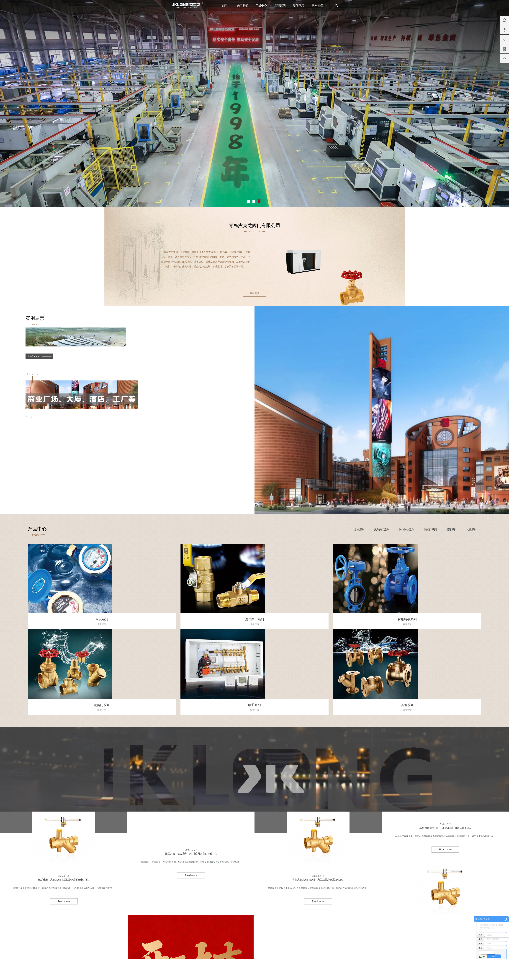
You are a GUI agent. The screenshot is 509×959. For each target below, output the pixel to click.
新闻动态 (298, 5)
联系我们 (317, 5)
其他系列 (471, 529)
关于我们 (242, 5)
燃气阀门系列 (381, 529)
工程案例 (280, 5)
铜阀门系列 (430, 529)
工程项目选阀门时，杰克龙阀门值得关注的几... (445, 821)
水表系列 (359, 529)
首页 (224, 5)
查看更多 (254, 293)
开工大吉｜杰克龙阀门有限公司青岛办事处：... (191, 847)
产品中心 (261, 5)
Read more (33, 356)
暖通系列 (452, 529)
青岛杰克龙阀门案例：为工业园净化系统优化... (318, 873)
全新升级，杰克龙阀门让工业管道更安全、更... (64, 873)
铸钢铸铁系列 (406, 529)
